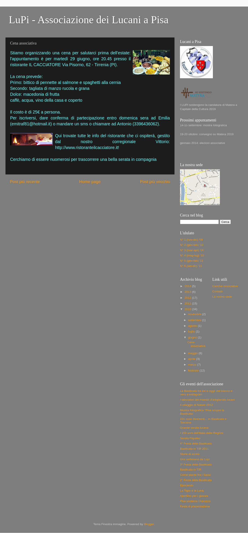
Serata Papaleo (190, 438)
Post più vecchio (155, 181)
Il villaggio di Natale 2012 (196, 405)
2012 (188, 297)
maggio (193, 353)
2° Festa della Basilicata (196, 480)
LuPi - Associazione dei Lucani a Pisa (89, 19)
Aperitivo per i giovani (194, 495)
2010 (188, 309)
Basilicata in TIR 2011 (194, 448)
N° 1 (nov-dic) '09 (191, 239)
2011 (188, 303)
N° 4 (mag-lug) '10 (192, 255)
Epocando (186, 485)
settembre (195, 320)
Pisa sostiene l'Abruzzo (195, 501)
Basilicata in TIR (190, 469)
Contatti (217, 291)
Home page (90, 181)
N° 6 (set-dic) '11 (191, 266)
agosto (193, 325)
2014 (188, 286)
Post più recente (25, 181)
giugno (193, 337)
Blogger (149, 524)
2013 (188, 291)
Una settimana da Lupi (195, 459)
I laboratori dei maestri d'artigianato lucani (207, 399)
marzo (192, 364)
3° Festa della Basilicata (196, 464)
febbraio (194, 370)
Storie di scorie (189, 454)
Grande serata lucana (194, 427)
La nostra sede (222, 296)
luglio (192, 331)
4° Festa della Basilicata (196, 443)
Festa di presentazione (195, 506)
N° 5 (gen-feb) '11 (191, 260)
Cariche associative (225, 286)
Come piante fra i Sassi (195, 474)
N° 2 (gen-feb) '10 (191, 245)
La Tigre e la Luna (192, 490)
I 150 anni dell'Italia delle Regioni (201, 433)
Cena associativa (196, 344)
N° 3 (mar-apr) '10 (192, 250)
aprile (192, 359)
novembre (195, 314)
